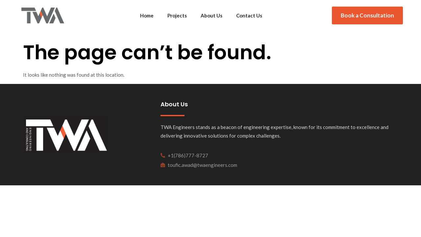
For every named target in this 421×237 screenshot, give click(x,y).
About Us (211, 15)
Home (147, 15)
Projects (177, 15)
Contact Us (249, 15)
